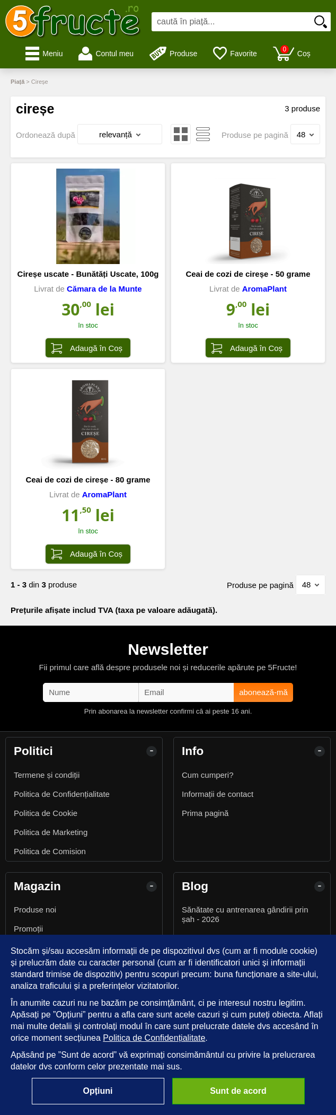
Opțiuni (98, 1090)
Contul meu (106, 53)
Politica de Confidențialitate (62, 793)
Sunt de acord (238, 1090)
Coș (292, 53)
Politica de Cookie (45, 813)
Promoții (28, 928)
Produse (173, 53)
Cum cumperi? (208, 774)
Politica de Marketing (50, 832)
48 (305, 134)
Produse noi (35, 909)
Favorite (235, 53)
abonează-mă (263, 692)
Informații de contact (217, 793)
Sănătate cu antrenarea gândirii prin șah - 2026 (245, 914)
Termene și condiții (46, 774)
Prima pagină (205, 813)
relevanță (119, 134)
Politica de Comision (50, 851)
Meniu (44, 53)
